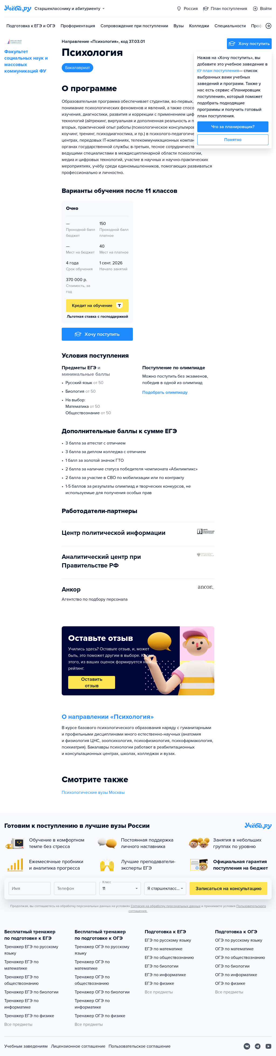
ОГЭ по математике (234, 949)
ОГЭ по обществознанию (240, 957)
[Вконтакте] (247, 1046)
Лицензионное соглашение (78, 1046)
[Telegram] (257, 1046)
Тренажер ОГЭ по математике (92, 965)
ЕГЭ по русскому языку (168, 940)
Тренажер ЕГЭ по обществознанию (21, 980)
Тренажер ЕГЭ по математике (21, 965)
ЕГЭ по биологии (161, 966)
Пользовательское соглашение (140, 1046)
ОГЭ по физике (230, 983)
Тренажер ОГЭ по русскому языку (102, 950)
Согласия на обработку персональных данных (166, 906)
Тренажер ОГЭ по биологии (102, 992)
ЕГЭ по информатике (165, 975)
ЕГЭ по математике (163, 949)
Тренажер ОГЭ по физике (100, 1016)
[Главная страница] (17, 8)
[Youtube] (268, 1046)
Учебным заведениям (26, 1046)
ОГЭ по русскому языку (238, 940)
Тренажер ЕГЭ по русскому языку (31, 950)
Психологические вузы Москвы (93, 792)
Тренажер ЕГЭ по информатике (21, 1004)
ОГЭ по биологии (232, 966)
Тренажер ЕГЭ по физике (29, 1016)
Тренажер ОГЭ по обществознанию (92, 980)
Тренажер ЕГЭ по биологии (31, 992)
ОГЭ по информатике (236, 975)
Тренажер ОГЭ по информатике (92, 1004)
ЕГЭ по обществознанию (169, 957)
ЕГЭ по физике (159, 983)
